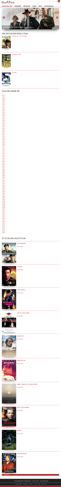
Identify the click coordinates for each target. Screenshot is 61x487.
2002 (3, 196)
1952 (3, 119)
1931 (3, 101)
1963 (3, 135)
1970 (3, 146)
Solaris (14, 72)
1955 (3, 123)
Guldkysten (20, 336)
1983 (3, 166)
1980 (3, 161)
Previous (4, 17)
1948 (3, 114)
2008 (3, 206)
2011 (3, 210)
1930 (3, 100)
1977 (3, 157)
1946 (3, 112)
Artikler (26, 6)
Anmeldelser (7, 6)
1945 (3, 111)
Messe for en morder (23, 407)
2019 (3, 223)
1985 (3, 169)
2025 (3, 232)
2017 (3, 220)
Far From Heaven (22, 453)
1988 (3, 174)
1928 (3, 98)
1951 (3, 117)
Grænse (19, 430)
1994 (3, 183)
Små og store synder (23, 313)
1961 (3, 131)
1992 (3, 180)
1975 (3, 153)
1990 (3, 177)
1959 (3, 128)
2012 (3, 212)
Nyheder (18, 6)
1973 (3, 150)
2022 (3, 228)
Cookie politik (35, 481)
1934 (3, 103)
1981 (3, 163)
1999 (3, 191)
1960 (3, 130)
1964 (3, 136)
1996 (3, 187)
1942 (3, 108)
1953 (3, 120)
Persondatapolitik (44, 481)
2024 (3, 231)
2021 (3, 226)
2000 (3, 193)
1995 (3, 185)
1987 (3, 172)
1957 (3, 127)
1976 (3, 155)
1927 (3, 97)
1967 (3, 141)
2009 (3, 207)
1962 (3, 133)
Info (40, 6)
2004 (3, 199)
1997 (3, 188)
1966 (3, 139)
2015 (3, 217)
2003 (3, 198)
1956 (3, 125)
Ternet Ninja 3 (21, 290)
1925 (3, 95)
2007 (3, 204)
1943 (3, 109)
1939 (3, 105)
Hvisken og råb (16, 54)
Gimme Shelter (21, 360)
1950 (3, 116)
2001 (3, 195)
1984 (3, 168)
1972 (3, 149)
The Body (19, 267)
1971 (3, 147)
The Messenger (21, 243)
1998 (3, 190)
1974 (3, 152)
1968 (3, 142)
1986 (3, 171)
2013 (3, 213)
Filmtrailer (48, 6)
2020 (3, 225)
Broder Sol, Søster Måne (19, 36)
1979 (3, 160)
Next (57, 17)
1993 (3, 182)
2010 (3, 209)
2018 (3, 221)
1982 (3, 165)
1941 (3, 106)
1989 (3, 176)
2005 (3, 201)
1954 (3, 122)
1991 (3, 179)
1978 (3, 158)
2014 (3, 215)
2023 (3, 229)
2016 (3, 218)
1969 (3, 144)
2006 (3, 202)
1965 (3, 138)
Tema (34, 6)
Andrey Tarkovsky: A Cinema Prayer (27, 384)
